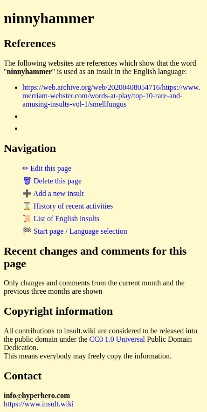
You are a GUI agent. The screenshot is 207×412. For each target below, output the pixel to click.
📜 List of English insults (60, 219)
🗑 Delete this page (52, 181)
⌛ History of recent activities (67, 206)
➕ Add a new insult (53, 193)
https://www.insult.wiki (39, 404)
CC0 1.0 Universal (117, 339)
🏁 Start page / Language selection (74, 231)
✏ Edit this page (46, 168)
